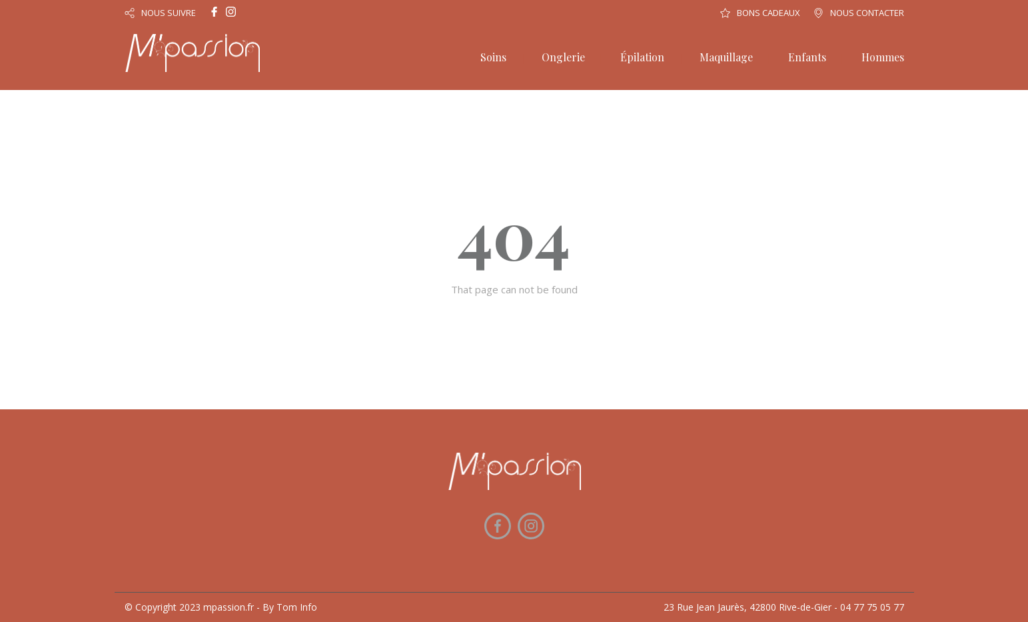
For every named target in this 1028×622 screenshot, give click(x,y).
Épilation (642, 57)
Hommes (882, 57)
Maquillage (726, 57)
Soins (493, 57)
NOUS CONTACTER (867, 13)
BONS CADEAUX (768, 13)
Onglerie (563, 57)
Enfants (807, 57)
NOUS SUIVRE (168, 13)
